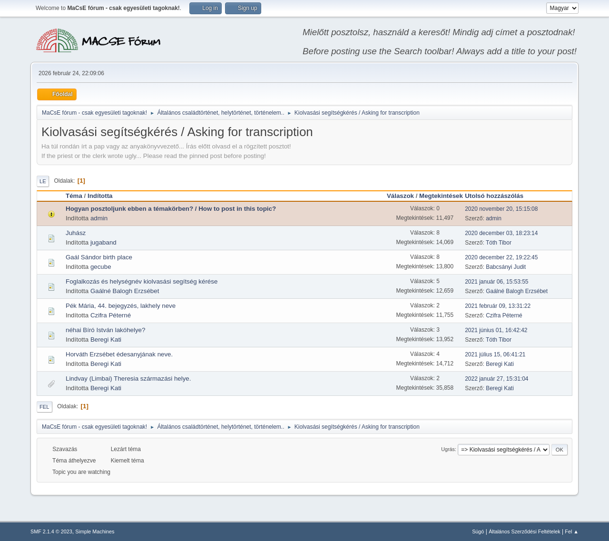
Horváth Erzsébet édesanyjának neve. (119, 354)
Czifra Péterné (110, 315)
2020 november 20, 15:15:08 (501, 209)
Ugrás (448, 449)
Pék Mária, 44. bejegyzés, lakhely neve (121, 305)
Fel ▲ (572, 531)
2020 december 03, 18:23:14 (501, 233)
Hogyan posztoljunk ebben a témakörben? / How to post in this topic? (171, 208)
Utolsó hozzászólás (498, 195)
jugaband (103, 242)
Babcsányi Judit (506, 267)
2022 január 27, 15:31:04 (496, 378)
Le (42, 181)
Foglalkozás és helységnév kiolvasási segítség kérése (141, 281)
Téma (74, 195)
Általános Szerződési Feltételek (524, 531)
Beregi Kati (105, 339)
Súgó (478, 531)
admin (99, 218)
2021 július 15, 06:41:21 (495, 354)
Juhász (76, 232)
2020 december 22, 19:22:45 (501, 257)
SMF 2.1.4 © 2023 (51, 531)
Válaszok (400, 195)
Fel (44, 407)
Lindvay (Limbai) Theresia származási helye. (128, 378)
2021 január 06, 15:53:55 (496, 281)
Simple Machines (94, 531)
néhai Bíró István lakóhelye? (105, 330)
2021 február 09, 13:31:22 (497, 306)
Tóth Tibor (498, 242)
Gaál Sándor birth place (99, 257)
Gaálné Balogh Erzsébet (124, 291)
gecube (100, 266)
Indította (100, 195)
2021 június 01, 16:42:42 (496, 330)
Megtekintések (441, 195)
